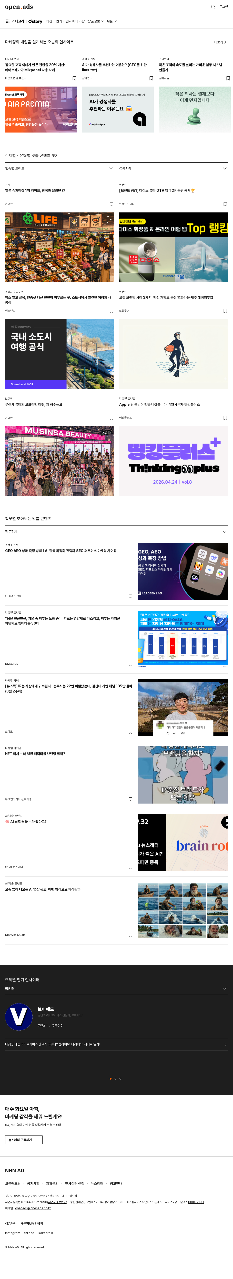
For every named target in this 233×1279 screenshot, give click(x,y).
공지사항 (33, 1183)
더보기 (221, 42)
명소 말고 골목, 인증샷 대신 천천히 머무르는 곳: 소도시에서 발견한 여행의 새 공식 (58, 300)
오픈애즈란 (13, 1183)
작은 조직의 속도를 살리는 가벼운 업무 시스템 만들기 (190, 67)
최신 (49, 21)
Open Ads (19, 7)
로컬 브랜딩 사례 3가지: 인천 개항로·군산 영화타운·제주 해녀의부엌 (166, 297)
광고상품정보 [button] (91, 21)
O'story (35, 21)
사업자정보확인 (57, 1202)
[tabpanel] (116, 741)
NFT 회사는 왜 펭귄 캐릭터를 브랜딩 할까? (35, 754)
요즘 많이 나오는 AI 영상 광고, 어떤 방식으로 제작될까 (42, 889)
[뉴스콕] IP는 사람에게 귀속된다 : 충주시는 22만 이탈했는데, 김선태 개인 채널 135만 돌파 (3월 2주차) (68, 688)
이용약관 (10, 1224)
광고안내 (116, 1183)
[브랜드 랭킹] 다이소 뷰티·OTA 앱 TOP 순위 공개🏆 (157, 190)
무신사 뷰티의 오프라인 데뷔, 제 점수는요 (33, 404)
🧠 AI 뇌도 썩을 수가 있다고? (26, 822)
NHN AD (14, 1170)
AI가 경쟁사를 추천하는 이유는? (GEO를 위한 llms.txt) (114, 67)
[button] (111, 1079)
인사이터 (72, 21)
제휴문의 (52, 1183)
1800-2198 (196, 1202)
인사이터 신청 (74, 1183)
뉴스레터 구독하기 (23, 1140)
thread (29, 1233)
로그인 (223, 7)
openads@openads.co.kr (33, 1208)
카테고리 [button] (14, 21)
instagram (12, 1233)
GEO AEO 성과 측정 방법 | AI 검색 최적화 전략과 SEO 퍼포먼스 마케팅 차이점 (61, 551)
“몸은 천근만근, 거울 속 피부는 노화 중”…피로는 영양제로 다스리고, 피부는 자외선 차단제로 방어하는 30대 (62, 621)
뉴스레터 (97, 1183)
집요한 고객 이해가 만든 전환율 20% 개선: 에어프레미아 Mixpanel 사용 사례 (35, 67)
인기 (59, 21)
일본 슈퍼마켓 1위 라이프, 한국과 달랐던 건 (35, 190)
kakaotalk (45, 1233)
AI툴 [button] (110, 21)
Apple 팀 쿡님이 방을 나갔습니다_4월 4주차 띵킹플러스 (159, 404)
